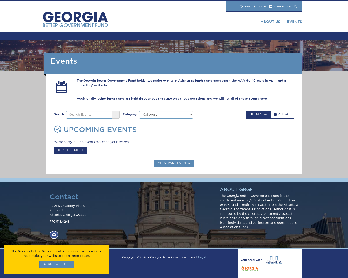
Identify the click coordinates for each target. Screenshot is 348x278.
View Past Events (174, 163)
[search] (116, 115)
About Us (270, 22)
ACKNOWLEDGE (57, 264)
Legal (202, 257)
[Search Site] (296, 6)
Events (294, 22)
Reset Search (70, 150)
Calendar (282, 114)
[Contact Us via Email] (54, 235)
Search (59, 114)
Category (130, 114)
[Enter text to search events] (89, 115)
